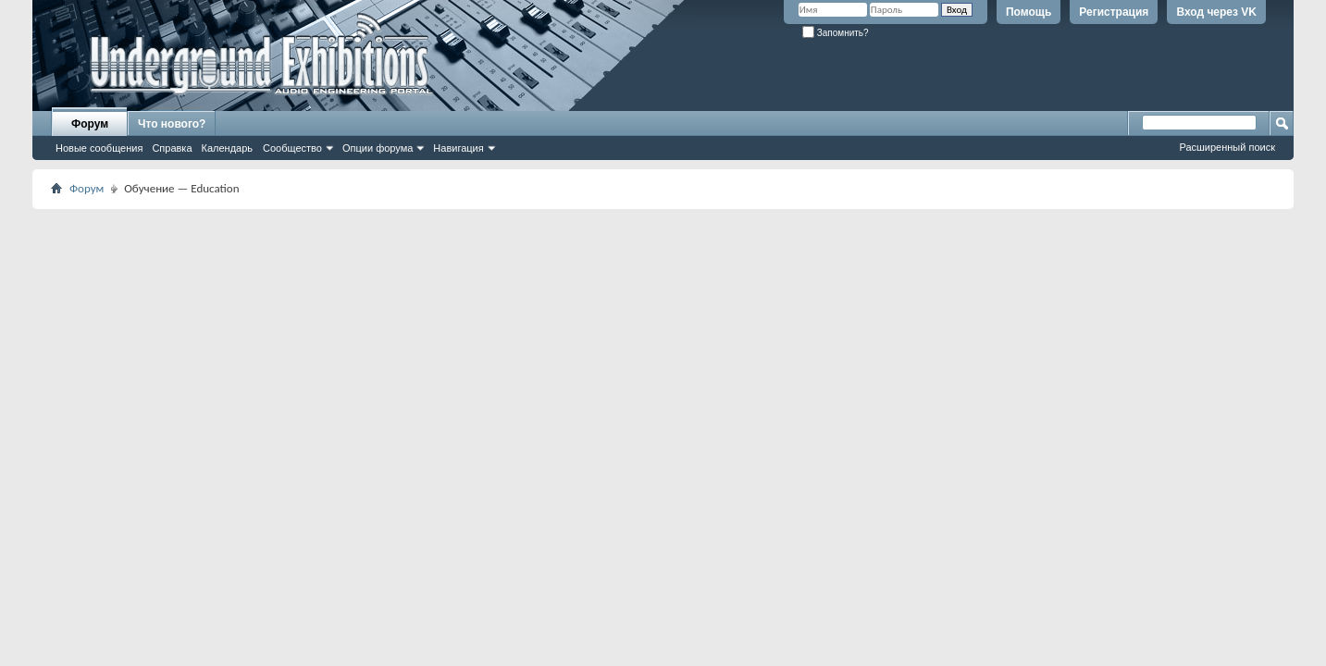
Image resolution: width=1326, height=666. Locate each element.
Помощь (1028, 12)
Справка (172, 148)
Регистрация (1113, 12)
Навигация (458, 148)
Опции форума (377, 148)
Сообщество (292, 148)
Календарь (228, 148)
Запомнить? (835, 33)
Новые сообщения (99, 148)
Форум (89, 123)
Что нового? (171, 123)
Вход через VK (1216, 12)
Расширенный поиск (1227, 147)
